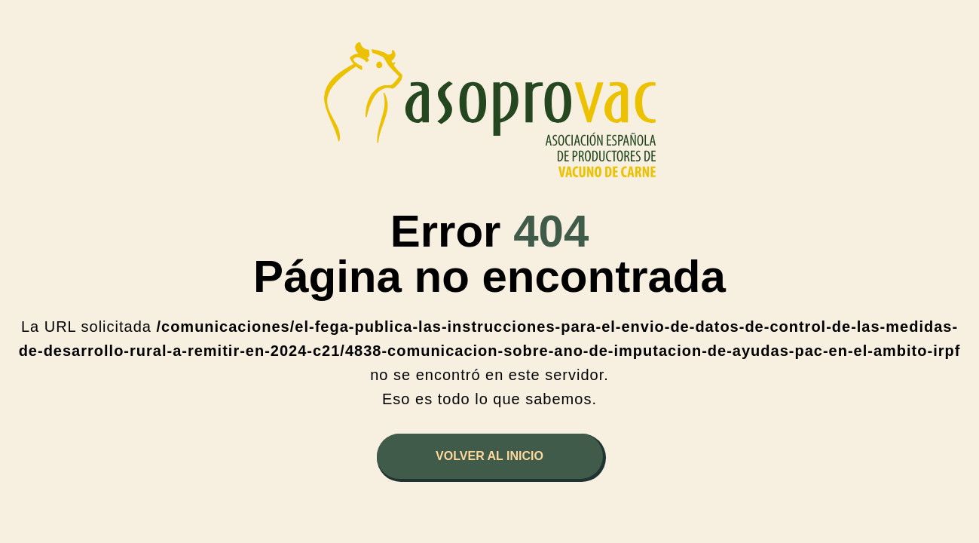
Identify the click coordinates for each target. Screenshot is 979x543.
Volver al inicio (489, 455)
